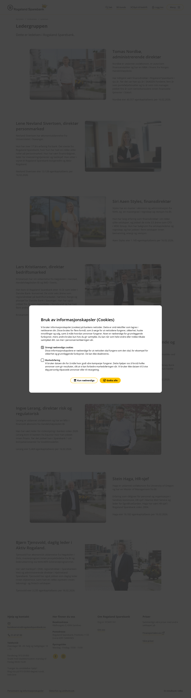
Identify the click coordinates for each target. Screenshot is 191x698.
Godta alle (110, 380)
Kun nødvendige (83, 380)
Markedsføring (52, 360)
